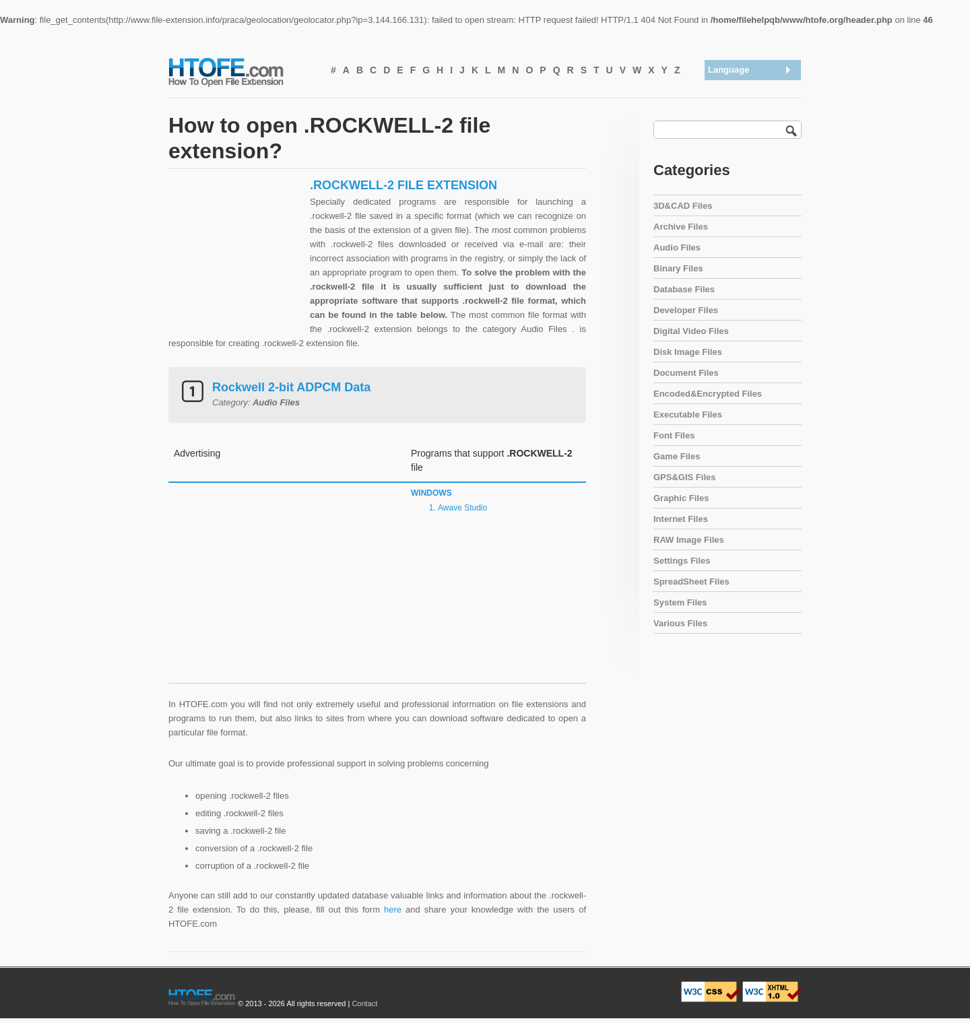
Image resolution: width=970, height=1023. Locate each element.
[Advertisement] (235, 262)
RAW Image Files (688, 540)
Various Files (680, 623)
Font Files (673, 435)
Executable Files (687, 414)
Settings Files (682, 561)
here (392, 909)
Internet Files (680, 519)
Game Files (676, 456)
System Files (680, 602)
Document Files (686, 373)
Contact (364, 1003)
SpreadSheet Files (691, 581)
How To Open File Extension (241, 71)
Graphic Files (681, 498)
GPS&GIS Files (684, 477)
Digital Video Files (691, 331)
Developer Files (685, 310)
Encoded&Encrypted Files (707, 394)
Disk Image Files (687, 352)
